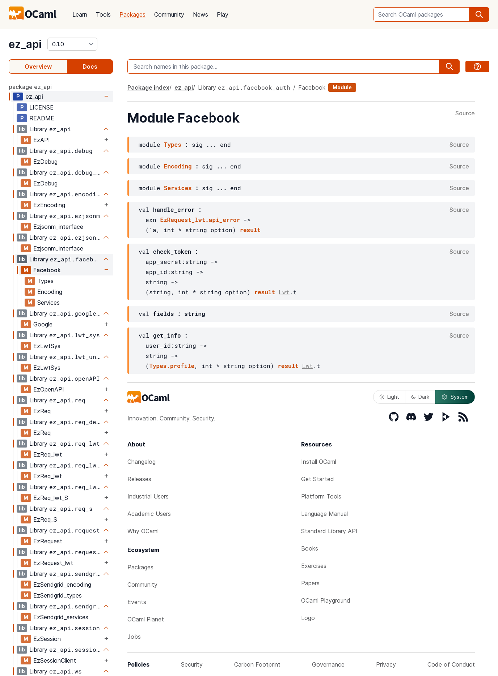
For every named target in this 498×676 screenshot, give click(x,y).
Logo (308, 617)
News (200, 14)
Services (48, 302)
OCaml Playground (325, 600)
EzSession (47, 638)
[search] (479, 14)
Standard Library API (329, 531)
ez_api (25, 44)
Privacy (386, 664)
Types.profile (171, 365)
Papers (310, 583)
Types (45, 280)
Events (136, 602)
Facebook (47, 270)
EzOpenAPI (48, 389)
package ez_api (30, 86)
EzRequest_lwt (53, 562)
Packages (132, 14)
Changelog (141, 461)
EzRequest (47, 541)
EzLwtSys (46, 346)
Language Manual (324, 513)
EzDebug (45, 161)
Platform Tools (321, 496)
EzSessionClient (54, 660)
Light (389, 397)
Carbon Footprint (257, 664)
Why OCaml (143, 531)
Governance (328, 664)
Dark (420, 397)
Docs (90, 66)
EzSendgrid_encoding (62, 584)
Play (222, 14)
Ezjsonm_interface (58, 226)
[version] (72, 44)
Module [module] (342, 87)
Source (465, 113)
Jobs (134, 636)
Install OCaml (318, 461)
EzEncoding (49, 205)
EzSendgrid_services (60, 617)
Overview (38, 66)
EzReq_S (45, 519)
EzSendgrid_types (57, 595)
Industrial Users (148, 496)
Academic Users (149, 513)
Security (192, 664)
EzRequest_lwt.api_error (200, 219)
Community (169, 14)
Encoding (49, 291)
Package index (148, 87)
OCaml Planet (145, 619)
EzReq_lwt (47, 454)
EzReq (42, 411)
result (250, 230)
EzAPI (41, 140)
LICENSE (41, 107)
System (455, 397)
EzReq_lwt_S (50, 497)
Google (42, 324)
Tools (103, 14)
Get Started (317, 479)
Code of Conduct (451, 664)
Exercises (313, 565)
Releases (139, 479)
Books (309, 548)
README (41, 118)
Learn (79, 14)
